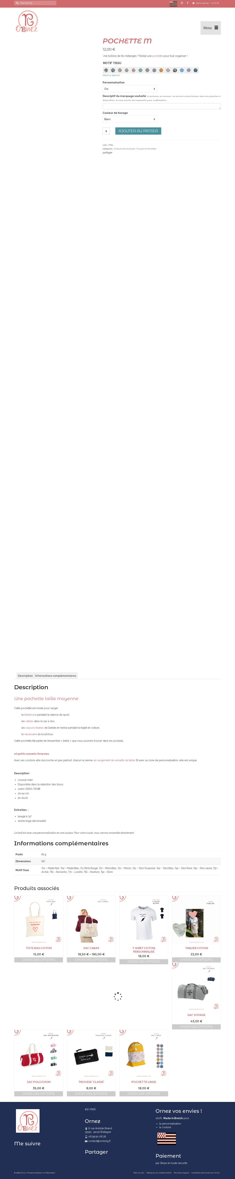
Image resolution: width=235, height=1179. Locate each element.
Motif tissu (112, 63)
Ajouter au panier (138, 131)
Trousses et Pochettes (146, 149)
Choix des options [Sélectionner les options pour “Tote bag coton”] (38, 960)
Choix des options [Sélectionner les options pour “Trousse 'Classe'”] (91, 1093)
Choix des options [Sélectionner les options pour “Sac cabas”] (91, 960)
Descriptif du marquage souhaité (161, 98)
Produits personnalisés (124, 149)
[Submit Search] (17, 3)
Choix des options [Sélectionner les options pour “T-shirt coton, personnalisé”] (144, 961)
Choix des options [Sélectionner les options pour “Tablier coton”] (196, 960)
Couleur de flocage (115, 112)
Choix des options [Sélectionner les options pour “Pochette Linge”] (144, 1093)
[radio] (106, 70)
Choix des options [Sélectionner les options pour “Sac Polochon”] (38, 1093)
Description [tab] (25, 675)
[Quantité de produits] (106, 131)
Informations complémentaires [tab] (55, 675)
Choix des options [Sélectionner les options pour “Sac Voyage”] (196, 1026)
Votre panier (205, 3)
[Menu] (211, 28)
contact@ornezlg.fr (98, 1141)
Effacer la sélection (111, 75)
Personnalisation (114, 82)
